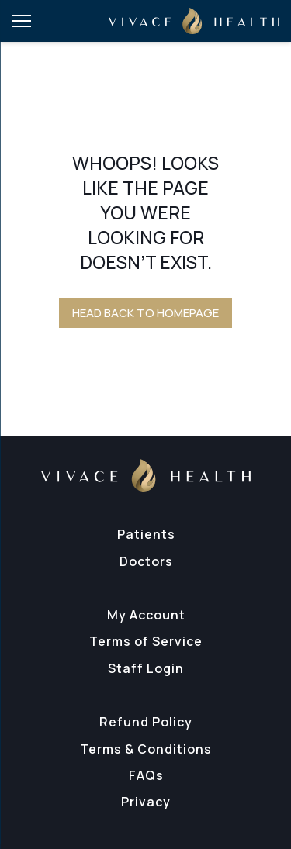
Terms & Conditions (146, 749)
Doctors (146, 561)
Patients (146, 534)
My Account (146, 614)
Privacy (146, 801)
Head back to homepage (145, 313)
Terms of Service (146, 641)
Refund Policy (145, 721)
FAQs (146, 775)
